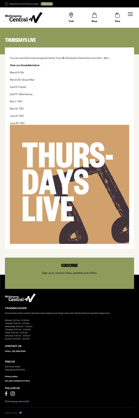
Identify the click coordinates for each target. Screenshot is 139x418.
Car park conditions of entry (17, 380)
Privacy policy (11, 376)
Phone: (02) (15, 351)
